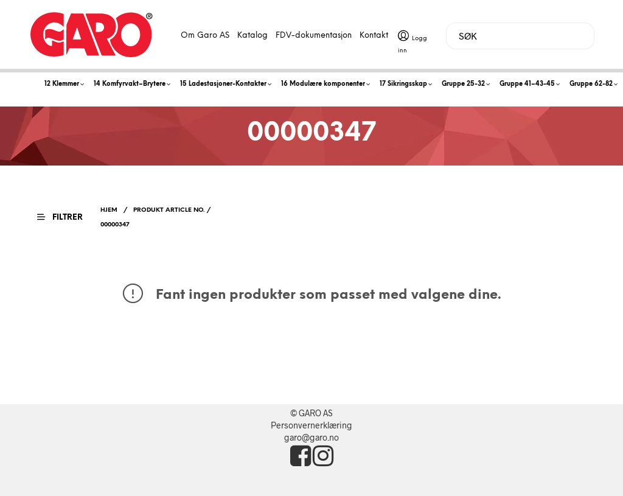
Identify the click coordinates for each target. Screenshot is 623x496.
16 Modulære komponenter (323, 84)
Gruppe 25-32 (463, 84)
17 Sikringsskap (403, 84)
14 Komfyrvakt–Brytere (129, 84)
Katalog (252, 36)
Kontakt (374, 36)
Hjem (108, 210)
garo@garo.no (311, 437)
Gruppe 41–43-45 (527, 84)
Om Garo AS (205, 36)
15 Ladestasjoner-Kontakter (223, 84)
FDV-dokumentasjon (314, 36)
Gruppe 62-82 (591, 84)
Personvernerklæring (311, 425)
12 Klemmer (61, 84)
